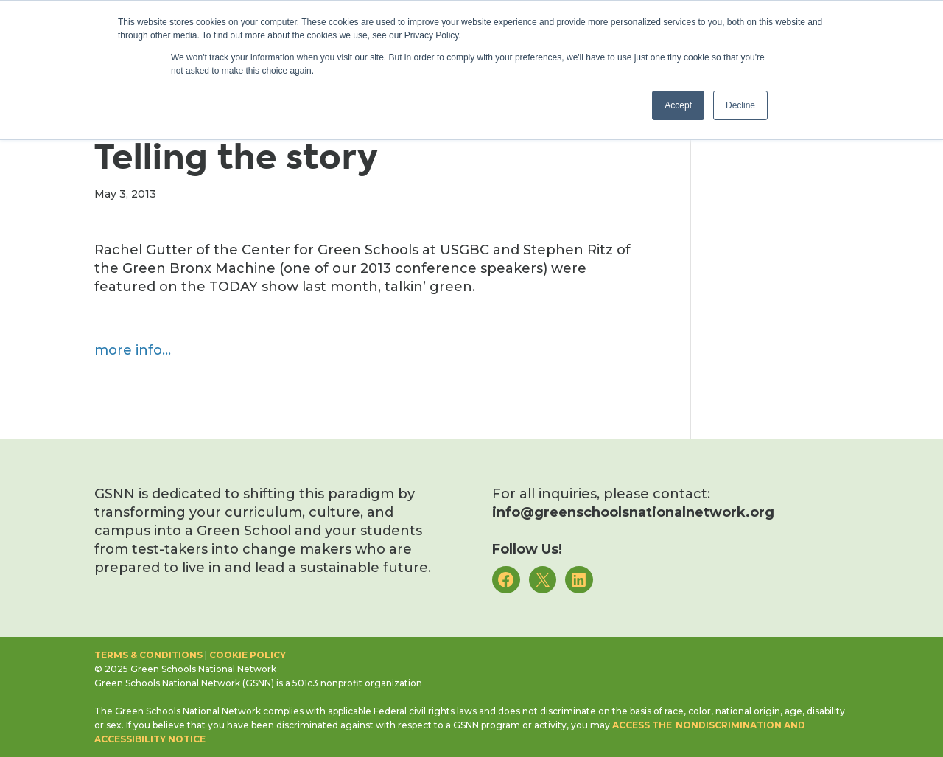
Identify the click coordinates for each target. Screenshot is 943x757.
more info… (132, 350)
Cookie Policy (247, 654)
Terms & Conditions (148, 654)
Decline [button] (740, 105)
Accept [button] (678, 105)
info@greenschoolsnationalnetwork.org (633, 512)
